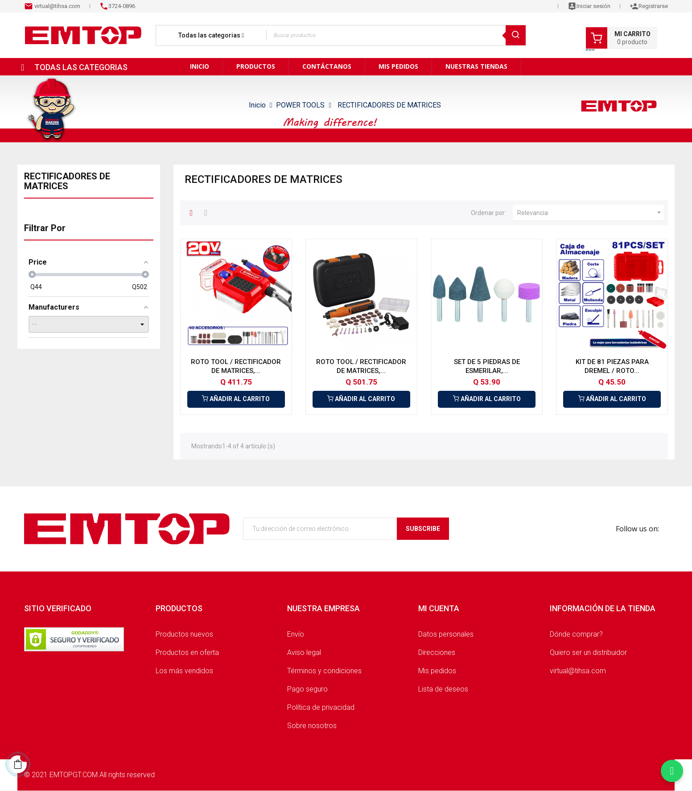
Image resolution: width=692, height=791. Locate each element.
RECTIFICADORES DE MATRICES (67, 181)
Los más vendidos (184, 671)
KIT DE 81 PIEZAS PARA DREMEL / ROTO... (612, 366)
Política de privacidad (320, 707)
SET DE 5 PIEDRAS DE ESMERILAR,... (487, 366)
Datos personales (446, 634)
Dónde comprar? (576, 634)
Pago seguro (307, 689)
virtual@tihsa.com (56, 6)
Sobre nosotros (312, 725)
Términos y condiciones (324, 671)
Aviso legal (304, 652)
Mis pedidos (437, 671)
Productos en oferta (187, 652)
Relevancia (590, 213)
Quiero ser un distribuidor (588, 652)
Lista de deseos (443, 689)
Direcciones (436, 652)
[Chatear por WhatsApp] (672, 771)
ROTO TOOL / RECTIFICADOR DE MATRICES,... (236, 366)
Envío (295, 634)
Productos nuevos (184, 634)
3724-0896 (121, 6)
